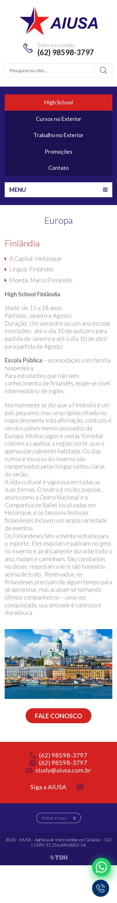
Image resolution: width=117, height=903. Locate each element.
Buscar (103, 70)
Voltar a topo (54, 817)
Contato (58, 167)
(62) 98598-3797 (65, 52)
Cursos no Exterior (58, 118)
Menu (17, 189)
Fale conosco (58, 715)
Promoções (58, 151)
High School (58, 102)
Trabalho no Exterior (58, 134)
